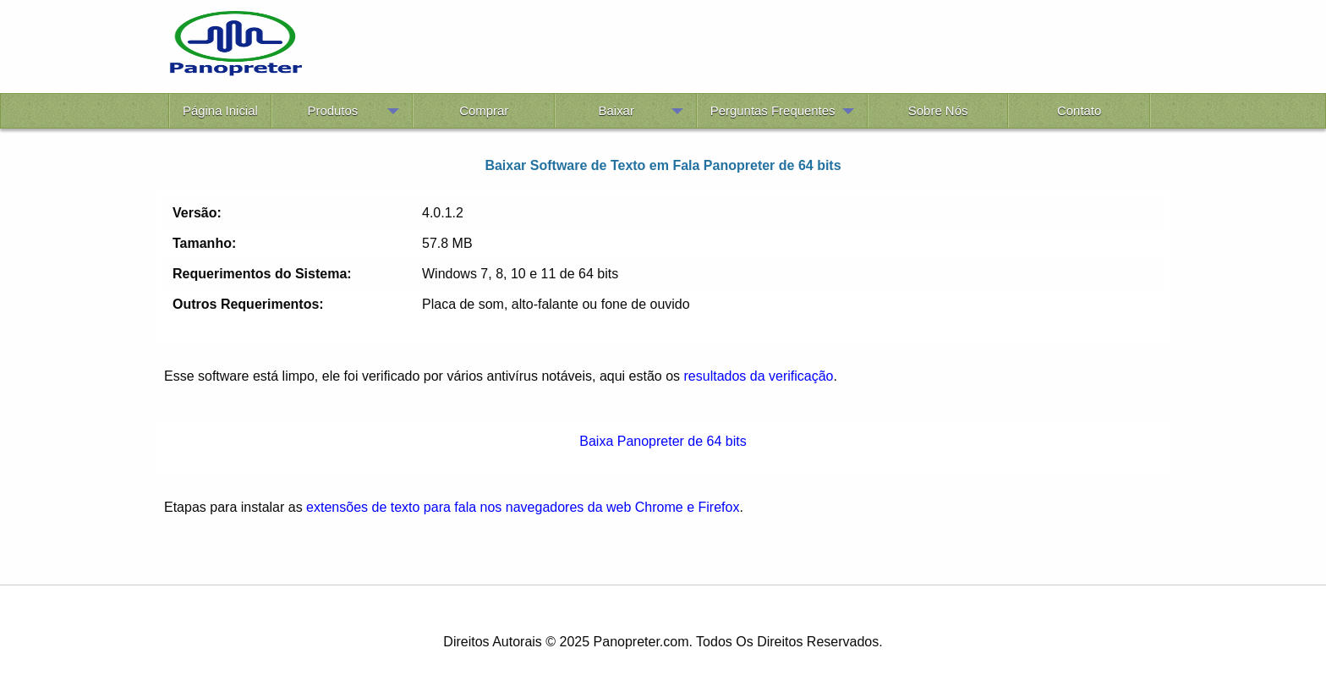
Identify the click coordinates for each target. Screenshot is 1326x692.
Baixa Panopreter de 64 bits (662, 441)
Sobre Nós (938, 110)
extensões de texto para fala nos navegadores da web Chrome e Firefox (522, 507)
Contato (1079, 110)
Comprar (483, 110)
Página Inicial (220, 110)
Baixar (616, 110)
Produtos (332, 110)
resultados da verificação (759, 376)
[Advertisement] (730, 49)
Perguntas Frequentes (773, 110)
